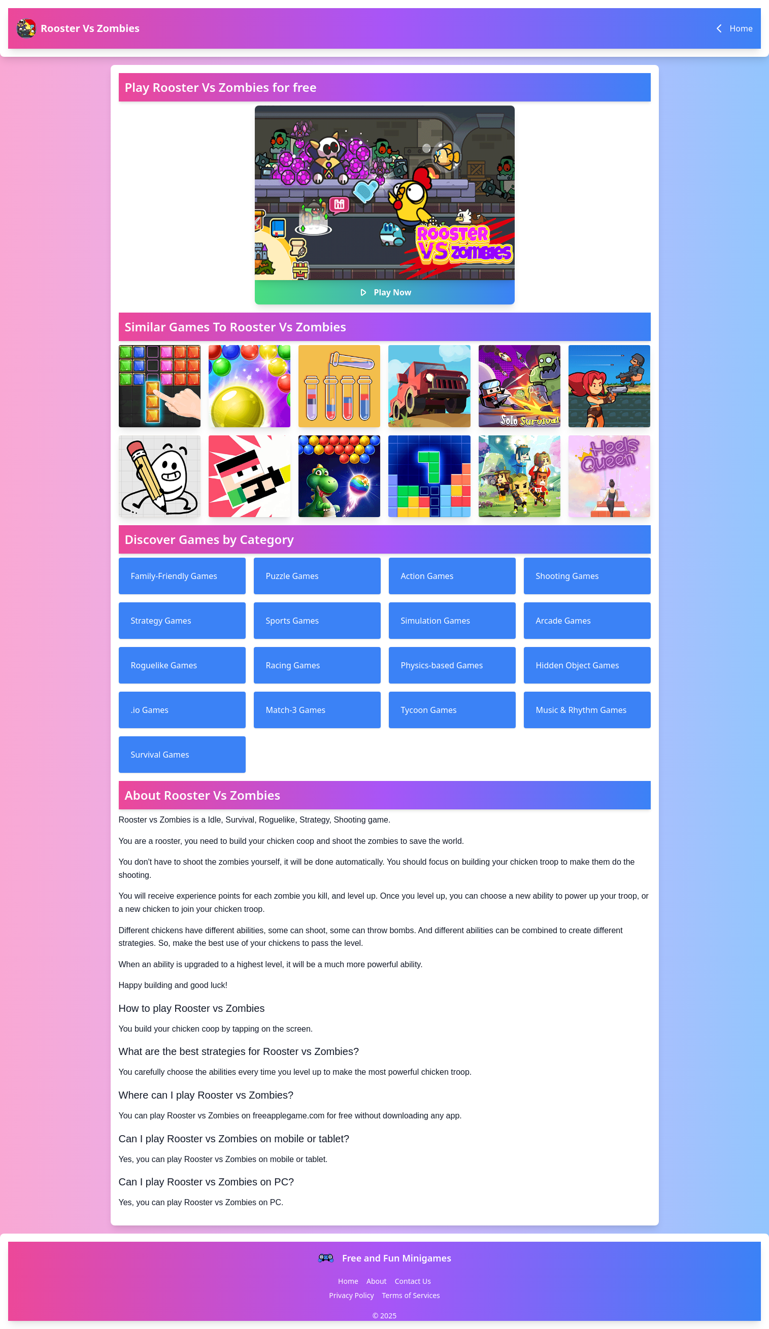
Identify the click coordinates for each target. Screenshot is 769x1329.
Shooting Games (567, 576)
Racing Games (293, 665)
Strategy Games (161, 620)
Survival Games (160, 754)
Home (348, 1281)
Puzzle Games (292, 576)
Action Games (427, 576)
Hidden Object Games (577, 665)
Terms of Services (411, 1295)
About (376, 1281)
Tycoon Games (429, 709)
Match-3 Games (296, 709)
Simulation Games (436, 620)
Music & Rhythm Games (581, 709)
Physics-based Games (442, 665)
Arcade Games (563, 620)
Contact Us (413, 1281)
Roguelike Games (164, 665)
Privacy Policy (351, 1295)
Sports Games (292, 620)
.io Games (150, 709)
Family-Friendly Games (174, 576)
